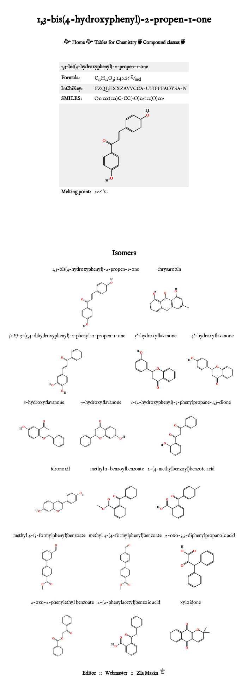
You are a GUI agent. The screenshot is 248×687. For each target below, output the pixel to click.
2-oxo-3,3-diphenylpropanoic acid (200, 535)
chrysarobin (169, 269)
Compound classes (161, 42)
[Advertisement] (124, 221)
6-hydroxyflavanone (44, 402)
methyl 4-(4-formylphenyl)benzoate (125, 535)
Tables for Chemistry (115, 42)
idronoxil (60, 469)
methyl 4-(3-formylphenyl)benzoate (49, 535)
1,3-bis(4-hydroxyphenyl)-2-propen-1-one (95, 269)
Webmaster (116, 673)
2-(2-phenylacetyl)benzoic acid (128, 602)
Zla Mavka (147, 673)
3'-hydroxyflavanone (155, 336)
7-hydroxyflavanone (100, 402)
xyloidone (190, 602)
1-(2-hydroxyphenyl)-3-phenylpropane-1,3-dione (181, 402)
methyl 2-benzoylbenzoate (117, 469)
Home (78, 42)
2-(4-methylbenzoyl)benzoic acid (180, 469)
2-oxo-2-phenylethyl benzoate (62, 602)
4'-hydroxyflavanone (212, 336)
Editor (89, 673)
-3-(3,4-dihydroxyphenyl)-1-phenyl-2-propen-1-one (67, 336)
